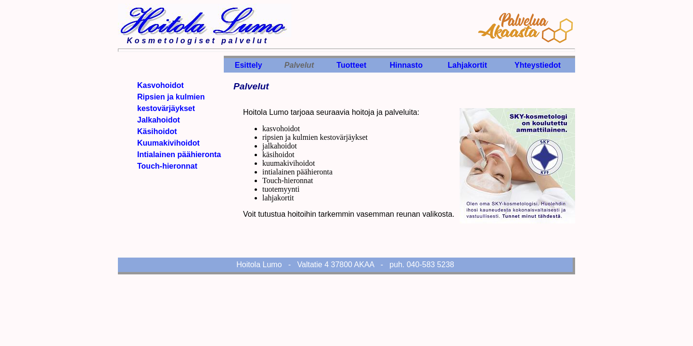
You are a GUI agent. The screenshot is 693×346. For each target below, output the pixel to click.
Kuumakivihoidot (168, 143)
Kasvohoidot (160, 85)
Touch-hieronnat (167, 166)
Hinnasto (406, 65)
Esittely (249, 65)
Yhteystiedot (537, 65)
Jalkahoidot (158, 120)
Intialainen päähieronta (179, 154)
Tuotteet (351, 65)
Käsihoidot (157, 131)
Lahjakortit (467, 65)
